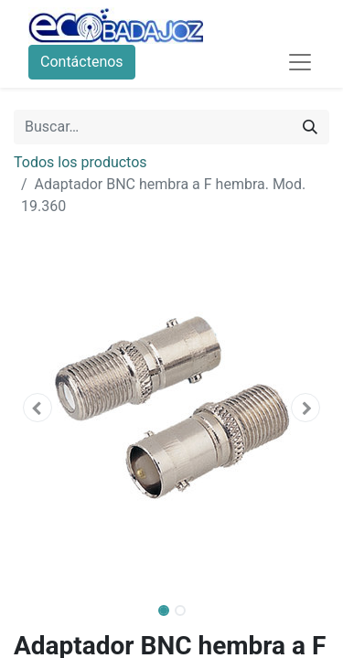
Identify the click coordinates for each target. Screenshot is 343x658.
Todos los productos (80, 162)
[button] (37, 408)
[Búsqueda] (310, 127)
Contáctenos (81, 61)
